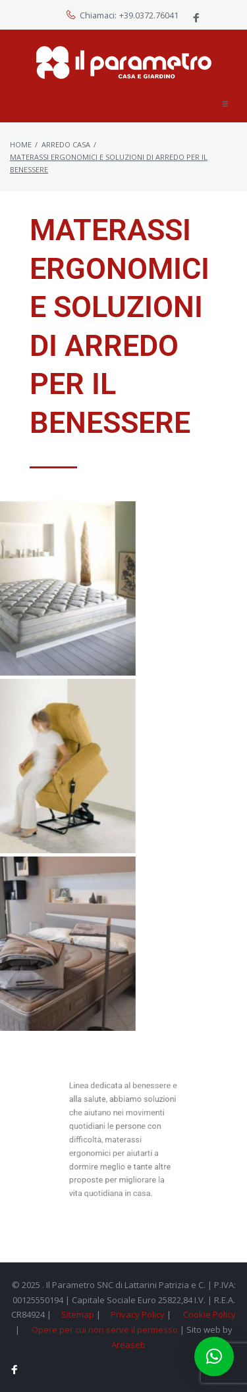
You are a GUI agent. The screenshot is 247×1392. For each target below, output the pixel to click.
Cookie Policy (209, 1314)
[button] (225, 104)
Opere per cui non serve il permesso (105, 1329)
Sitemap (77, 1314)
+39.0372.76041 (148, 15)
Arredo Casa (65, 144)
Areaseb (128, 1345)
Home (21, 144)
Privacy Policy (138, 1314)
